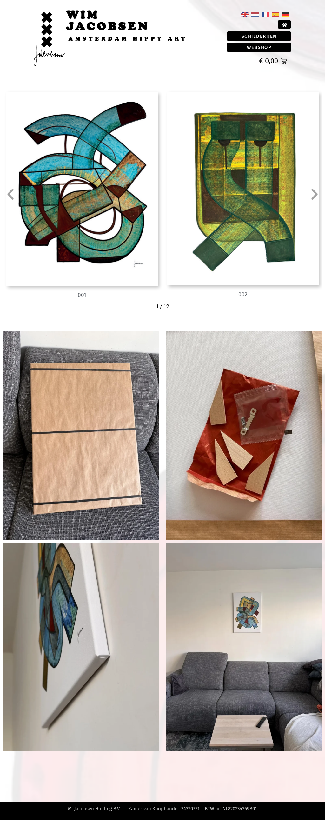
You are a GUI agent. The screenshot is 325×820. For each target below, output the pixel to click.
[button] (10, 194)
